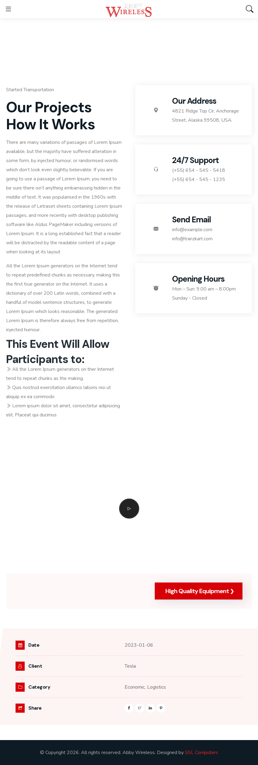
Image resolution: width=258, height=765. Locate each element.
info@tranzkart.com (192, 238)
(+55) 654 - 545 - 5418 (198, 170)
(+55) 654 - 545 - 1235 (198, 179)
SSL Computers (201, 752)
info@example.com (192, 229)
